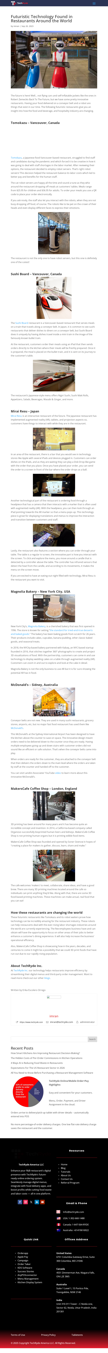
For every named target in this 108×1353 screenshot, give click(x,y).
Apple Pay (23, 1260)
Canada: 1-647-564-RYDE (76, 1228)
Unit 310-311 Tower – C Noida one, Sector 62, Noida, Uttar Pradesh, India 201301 (76, 1311)
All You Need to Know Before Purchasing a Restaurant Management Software (52, 1072)
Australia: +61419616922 (76, 1234)
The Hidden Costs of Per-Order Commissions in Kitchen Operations (46, 1057)
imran (16, 26)
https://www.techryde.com (31, 1022)
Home (64, 1168)
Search (92, 1039)
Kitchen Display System (30, 1286)
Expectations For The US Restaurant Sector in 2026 (38, 1067)
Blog (63, 1171)
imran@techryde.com (61, 1022)
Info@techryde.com (73, 1215)
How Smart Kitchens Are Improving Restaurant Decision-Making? (45, 1053)
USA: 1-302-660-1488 (74, 1221)
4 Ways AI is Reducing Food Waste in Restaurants (37, 1063)
